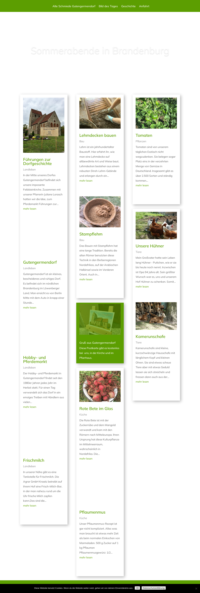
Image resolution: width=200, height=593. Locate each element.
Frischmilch (33, 460)
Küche (83, 414)
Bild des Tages (108, 6)
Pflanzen (141, 141)
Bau (81, 141)
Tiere (139, 251)
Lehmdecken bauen (97, 135)
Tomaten (144, 135)
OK (137, 588)
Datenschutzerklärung (154, 588)
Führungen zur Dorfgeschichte (37, 161)
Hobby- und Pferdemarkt (35, 359)
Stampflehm (90, 234)
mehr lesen (29, 208)
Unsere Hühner (150, 245)
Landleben (29, 169)
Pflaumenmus (92, 512)
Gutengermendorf (40, 262)
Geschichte (128, 6)
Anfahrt (144, 6)
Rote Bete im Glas (96, 408)
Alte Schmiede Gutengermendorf (73, 6)
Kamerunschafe (150, 336)
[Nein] (196, 588)
